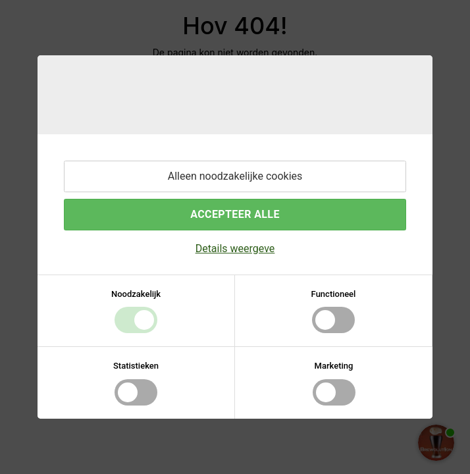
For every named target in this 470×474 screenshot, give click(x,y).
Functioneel (333, 294)
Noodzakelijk (136, 294)
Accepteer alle (235, 214)
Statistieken (136, 366)
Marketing (334, 366)
